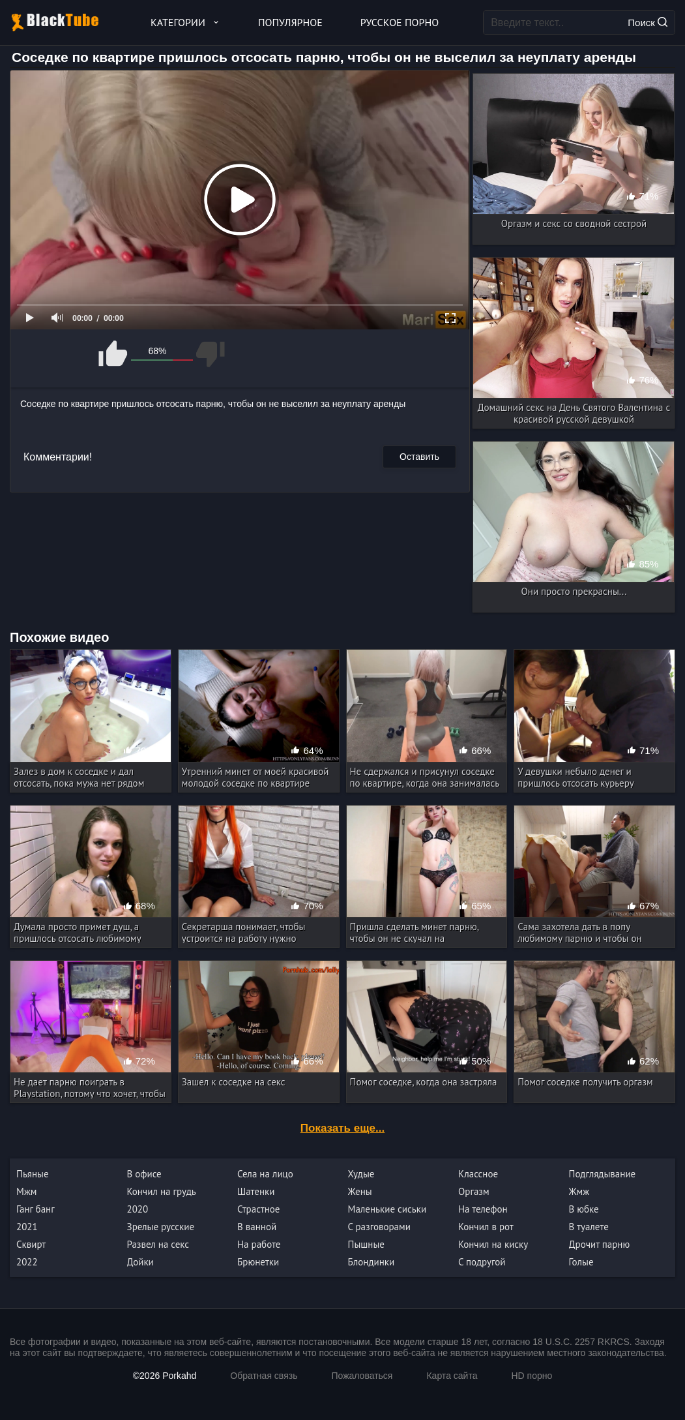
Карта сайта (451, 1375)
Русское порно (399, 22)
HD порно (531, 1375)
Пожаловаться (361, 1375)
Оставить (419, 456)
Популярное (290, 22)
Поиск (647, 22)
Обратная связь (263, 1375)
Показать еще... (342, 1128)
